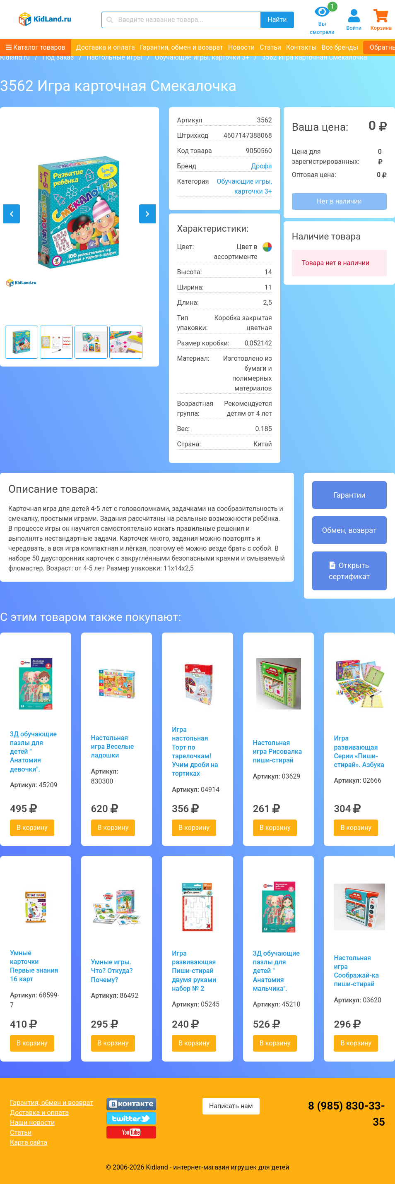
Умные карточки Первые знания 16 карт (34, 966)
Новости (241, 47)
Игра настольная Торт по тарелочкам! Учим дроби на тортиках (195, 751)
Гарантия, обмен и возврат (181, 47)
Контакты (301, 47)
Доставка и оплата (105, 47)
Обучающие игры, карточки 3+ (202, 57)
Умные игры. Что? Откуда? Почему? (112, 971)
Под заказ (58, 57)
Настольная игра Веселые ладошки (112, 747)
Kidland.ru (15, 57)
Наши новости (32, 1122)
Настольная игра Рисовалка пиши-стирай (277, 752)
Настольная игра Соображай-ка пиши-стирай (356, 971)
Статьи (270, 47)
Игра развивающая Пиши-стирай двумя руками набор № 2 (194, 970)
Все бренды (340, 47)
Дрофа (261, 166)
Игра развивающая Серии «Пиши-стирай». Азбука (359, 751)
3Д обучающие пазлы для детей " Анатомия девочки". (33, 751)
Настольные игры (114, 57)
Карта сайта (28, 1142)
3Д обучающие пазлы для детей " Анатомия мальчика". (276, 970)
